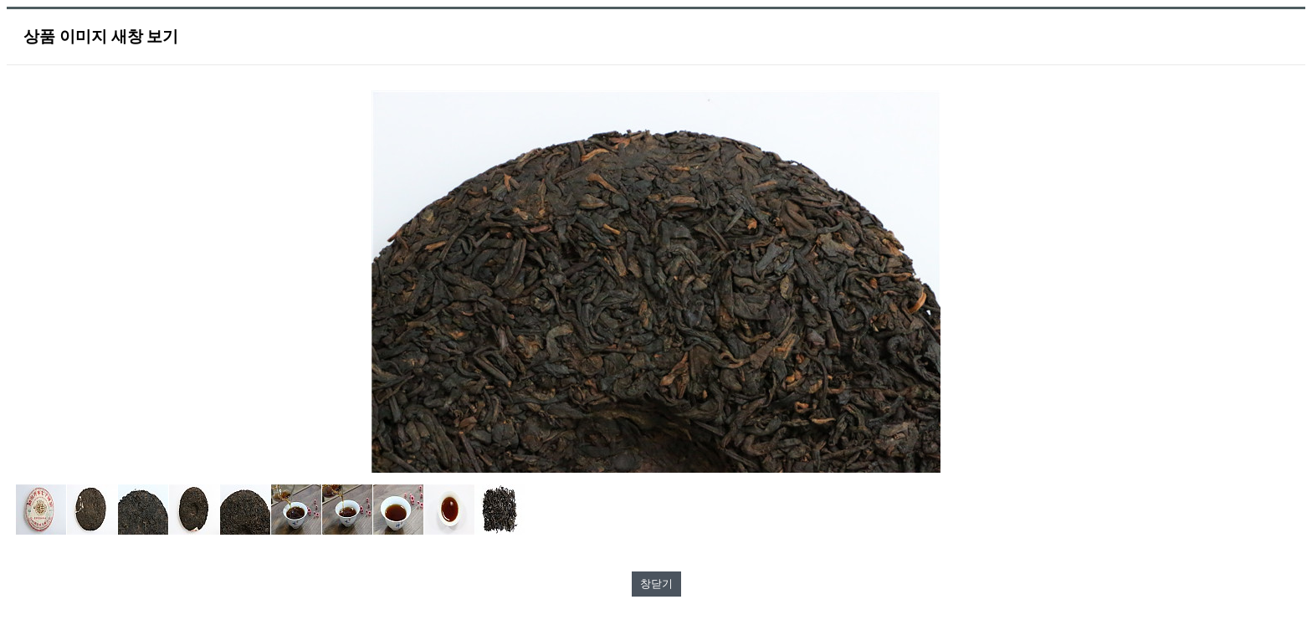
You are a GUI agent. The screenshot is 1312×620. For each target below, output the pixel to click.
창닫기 (656, 583)
